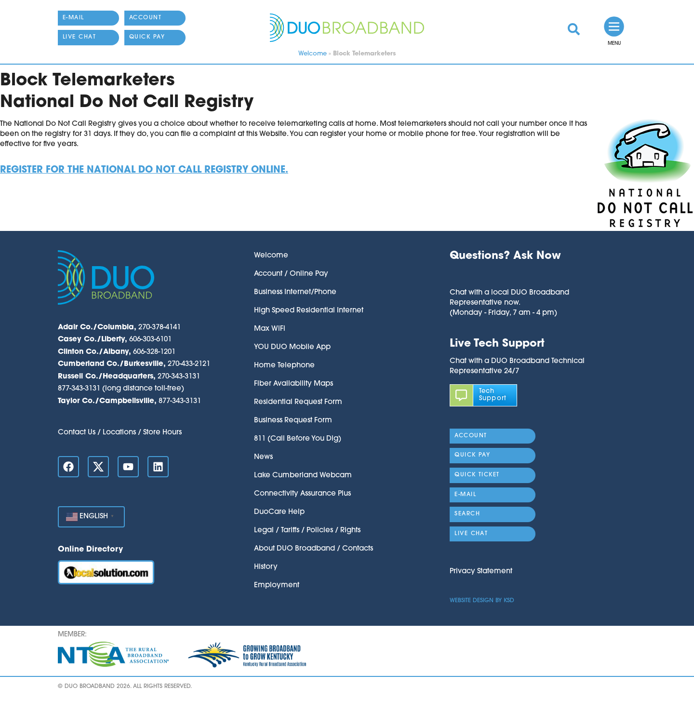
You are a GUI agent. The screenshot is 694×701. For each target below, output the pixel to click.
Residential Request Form (298, 402)
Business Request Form (293, 420)
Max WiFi (269, 329)
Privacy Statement (481, 571)
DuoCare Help (279, 512)
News (263, 457)
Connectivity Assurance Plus (302, 494)
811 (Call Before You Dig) (297, 439)
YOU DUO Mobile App (292, 347)
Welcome (312, 54)
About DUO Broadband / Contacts (313, 549)
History (266, 567)
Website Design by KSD (482, 601)
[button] (509, 275)
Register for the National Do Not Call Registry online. (144, 170)
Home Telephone (284, 365)
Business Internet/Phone (295, 292)
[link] (574, 29)
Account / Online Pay (291, 274)
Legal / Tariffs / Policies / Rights (307, 530)
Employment (276, 585)
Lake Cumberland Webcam (303, 475)
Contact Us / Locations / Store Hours (120, 432)
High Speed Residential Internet (308, 310)
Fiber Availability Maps (293, 384)
